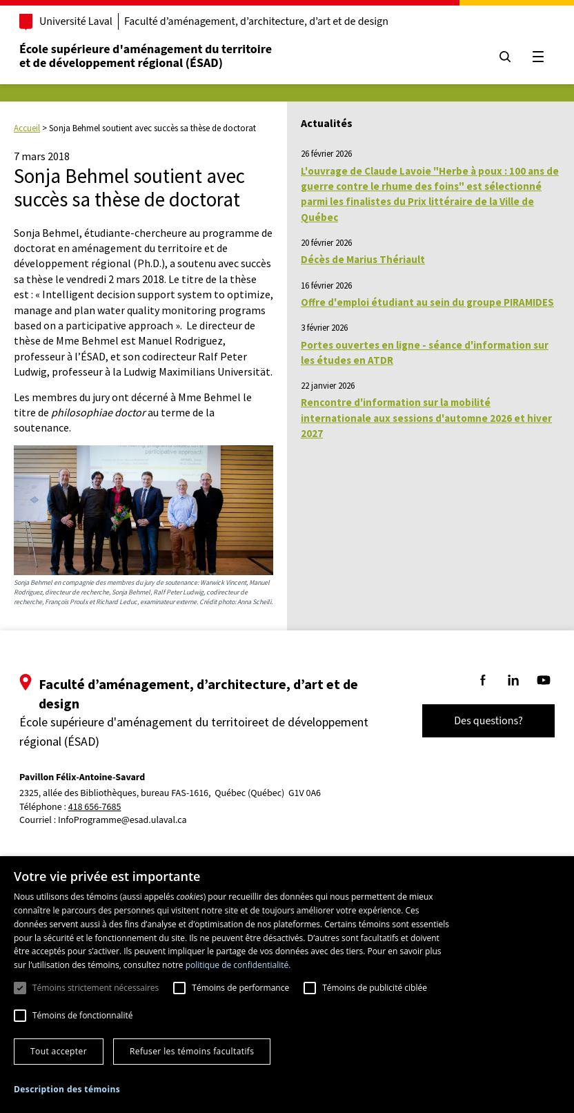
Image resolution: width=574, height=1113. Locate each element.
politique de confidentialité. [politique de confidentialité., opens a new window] (238, 965)
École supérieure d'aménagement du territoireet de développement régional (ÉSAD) (151, 56)
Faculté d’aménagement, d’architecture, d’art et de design (262, 21)
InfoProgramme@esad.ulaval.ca (127, 820)
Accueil (27, 128)
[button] (67, 1089)
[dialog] (287, 984)
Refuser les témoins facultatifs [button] (192, 1051)
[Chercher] (499, 56)
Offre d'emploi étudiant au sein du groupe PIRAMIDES (427, 302)
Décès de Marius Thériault (363, 259)
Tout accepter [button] (58, 1051)
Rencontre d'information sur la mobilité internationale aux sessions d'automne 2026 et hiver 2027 (426, 418)
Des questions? (482, 720)
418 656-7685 (100, 807)
